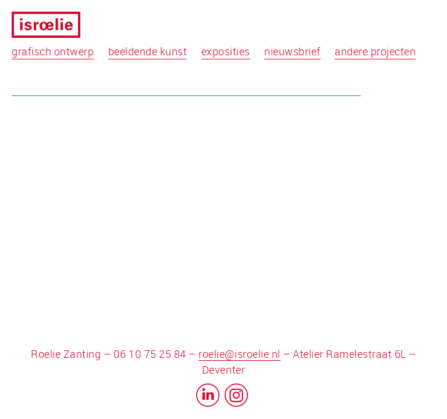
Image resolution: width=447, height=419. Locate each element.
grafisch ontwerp (53, 51)
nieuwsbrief (292, 51)
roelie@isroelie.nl (239, 354)
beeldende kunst (147, 51)
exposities (225, 51)
